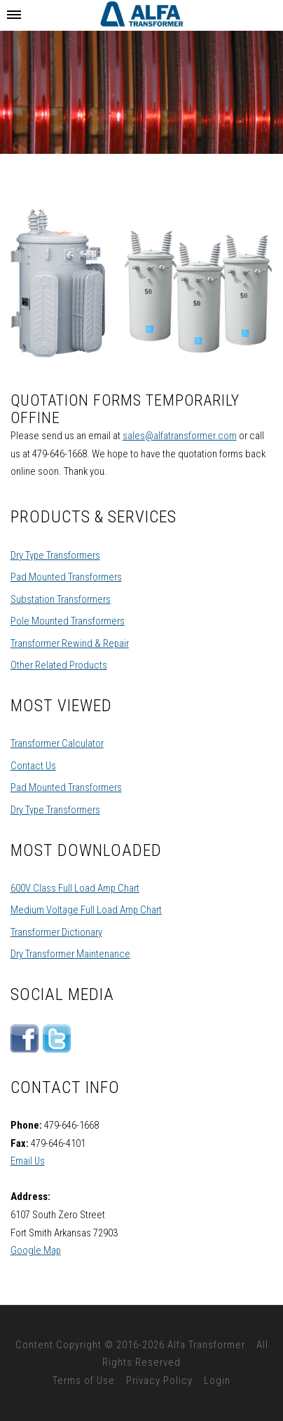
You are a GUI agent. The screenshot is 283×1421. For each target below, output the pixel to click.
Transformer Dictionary (56, 932)
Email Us (28, 1161)
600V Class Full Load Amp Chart (75, 888)
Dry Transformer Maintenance (70, 954)
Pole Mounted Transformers (68, 621)
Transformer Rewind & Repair (70, 643)
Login (217, 1380)
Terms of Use (84, 1380)
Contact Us (33, 765)
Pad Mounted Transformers (66, 577)
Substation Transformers (61, 599)
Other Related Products (59, 665)
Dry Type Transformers (55, 555)
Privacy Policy (159, 1380)
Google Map (36, 1250)
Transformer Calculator (57, 743)
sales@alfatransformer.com (180, 435)
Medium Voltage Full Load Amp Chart (86, 910)
